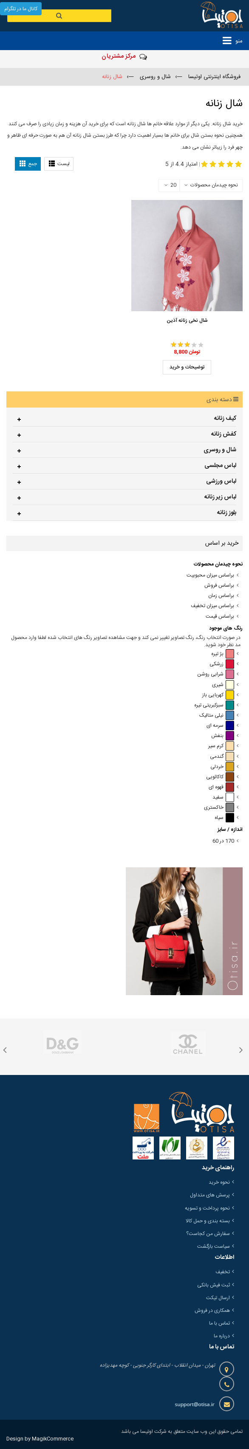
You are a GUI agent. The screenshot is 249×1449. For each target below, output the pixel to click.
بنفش (222, 736)
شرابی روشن (215, 674)
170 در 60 (223, 841)
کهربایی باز (218, 695)
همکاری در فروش (212, 1310)
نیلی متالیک (216, 715)
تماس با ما (219, 1323)
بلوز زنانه (226, 513)
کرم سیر (221, 746)
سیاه (224, 818)
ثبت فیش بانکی (213, 1285)
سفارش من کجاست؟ (208, 1234)
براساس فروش (219, 585)
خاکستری (219, 807)
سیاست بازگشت (213, 1246)
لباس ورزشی (221, 481)
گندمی (222, 756)
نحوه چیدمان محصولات (214, 185)
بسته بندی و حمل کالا (208, 1221)
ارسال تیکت (218, 1298)
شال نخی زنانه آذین (187, 320)
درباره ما (222, 1336)
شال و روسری (220, 450)
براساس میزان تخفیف (212, 606)
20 (170, 185)
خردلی (222, 767)
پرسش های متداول (210, 1195)
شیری (223, 685)
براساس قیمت (220, 616)
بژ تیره (222, 654)
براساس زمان (221, 595)
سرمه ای (220, 725)
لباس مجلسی (220, 466)
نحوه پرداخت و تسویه (207, 1208)
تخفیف (222, 1272)
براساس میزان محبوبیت (210, 575)
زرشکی (221, 664)
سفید (223, 797)
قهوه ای (221, 787)
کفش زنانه (223, 434)
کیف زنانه (225, 419)
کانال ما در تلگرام (20, 9)
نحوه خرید (219, 1182)
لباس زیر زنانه (220, 497)
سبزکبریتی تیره (214, 705)
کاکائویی (220, 777)
